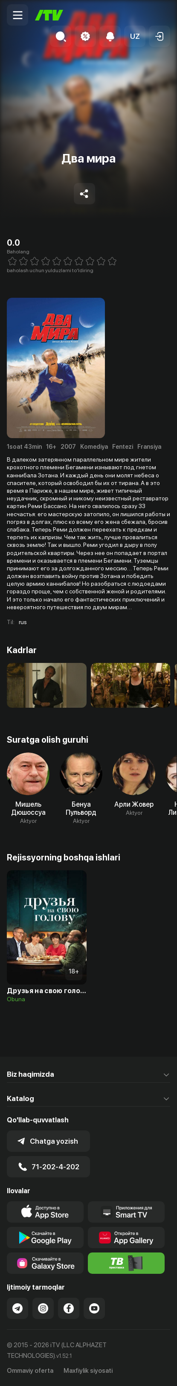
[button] (134, 36)
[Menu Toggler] (17, 15)
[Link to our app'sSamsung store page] (45, 1263)
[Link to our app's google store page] (45, 1237)
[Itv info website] (126, 1263)
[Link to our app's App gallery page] (126, 1237)
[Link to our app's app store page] (45, 1212)
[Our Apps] (126, 1212)
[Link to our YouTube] (94, 1308)
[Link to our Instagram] (43, 1308)
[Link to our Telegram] (17, 1308)
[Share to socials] (84, 193)
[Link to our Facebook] (68, 1308)
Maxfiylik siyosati (88, 1370)
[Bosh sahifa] (49, 15)
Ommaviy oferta (30, 1370)
